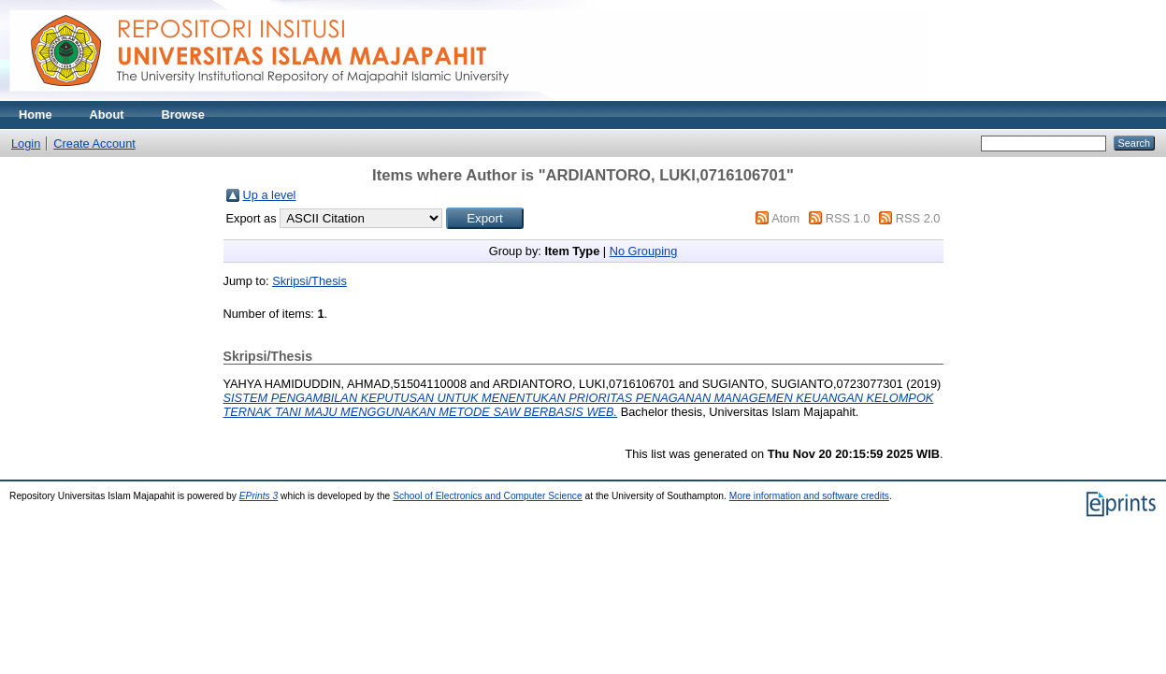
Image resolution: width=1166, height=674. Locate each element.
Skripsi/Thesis (309, 281)
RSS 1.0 (848, 218)
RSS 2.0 (918, 218)
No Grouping (644, 251)
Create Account (94, 143)
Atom (785, 218)
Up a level (269, 195)
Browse (183, 115)
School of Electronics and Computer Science (488, 496)
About (107, 115)
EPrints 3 (259, 496)
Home (35, 115)
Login (25, 143)
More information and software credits (809, 496)
